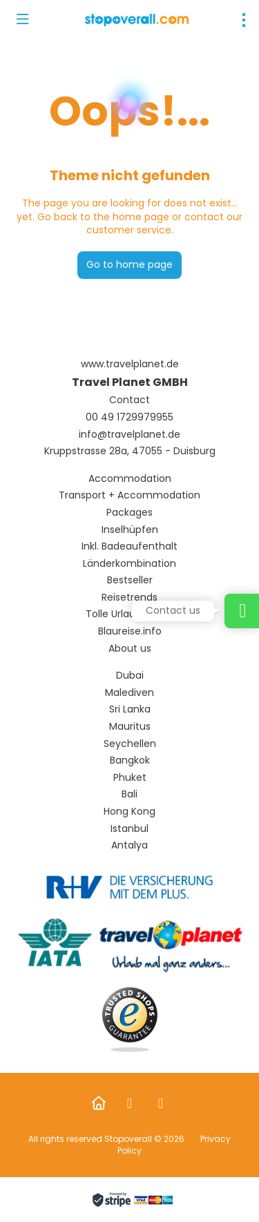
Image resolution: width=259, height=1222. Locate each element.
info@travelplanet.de (129, 434)
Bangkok (130, 760)
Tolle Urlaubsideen (129, 614)
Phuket (129, 777)
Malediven (129, 692)
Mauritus (130, 726)
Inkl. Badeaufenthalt (129, 546)
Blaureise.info (130, 631)
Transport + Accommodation (129, 495)
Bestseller (130, 580)
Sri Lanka (130, 709)
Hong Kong (129, 811)
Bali (129, 794)
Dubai (130, 675)
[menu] (244, 20)
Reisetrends (129, 597)
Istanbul (129, 828)
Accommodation (129, 478)
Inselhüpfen (130, 529)
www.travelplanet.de (130, 364)
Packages (129, 512)
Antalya (129, 845)
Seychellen (130, 743)
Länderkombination (129, 563)
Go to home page (129, 264)
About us (129, 648)
